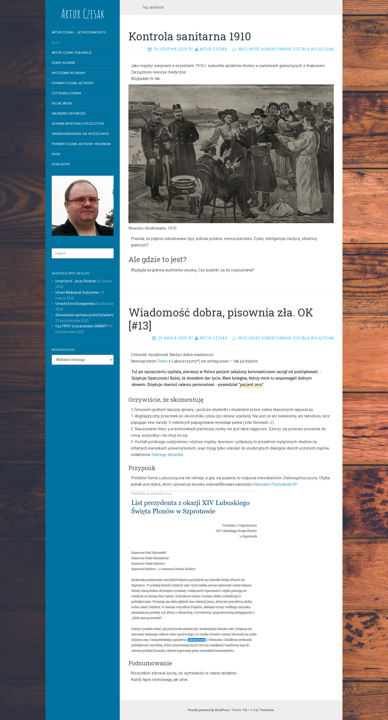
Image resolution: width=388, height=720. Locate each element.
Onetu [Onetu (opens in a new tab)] (162, 361)
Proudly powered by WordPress (209, 710)
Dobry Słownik (63, 63)
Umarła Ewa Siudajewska (75, 304)
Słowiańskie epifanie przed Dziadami (84, 315)
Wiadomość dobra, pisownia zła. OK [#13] (220, 319)
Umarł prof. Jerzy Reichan (75, 281)
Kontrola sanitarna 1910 (189, 36)
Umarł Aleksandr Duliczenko (77, 292)
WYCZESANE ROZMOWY (68, 73)
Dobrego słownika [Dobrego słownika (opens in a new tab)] (167, 454)
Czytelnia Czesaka (66, 93)
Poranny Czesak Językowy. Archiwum (81, 144)
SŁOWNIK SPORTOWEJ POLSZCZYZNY (78, 123)
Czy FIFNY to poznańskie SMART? (81, 326)
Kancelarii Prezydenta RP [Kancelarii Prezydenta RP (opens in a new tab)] (275, 484)
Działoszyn (61, 164)
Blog (55, 42)
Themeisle (266, 710)
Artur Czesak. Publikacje (72, 52)
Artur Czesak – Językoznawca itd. (79, 32)
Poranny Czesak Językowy (73, 83)
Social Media (62, 103)
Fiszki (56, 154)
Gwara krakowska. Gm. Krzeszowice (80, 134)
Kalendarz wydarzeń (69, 113)
